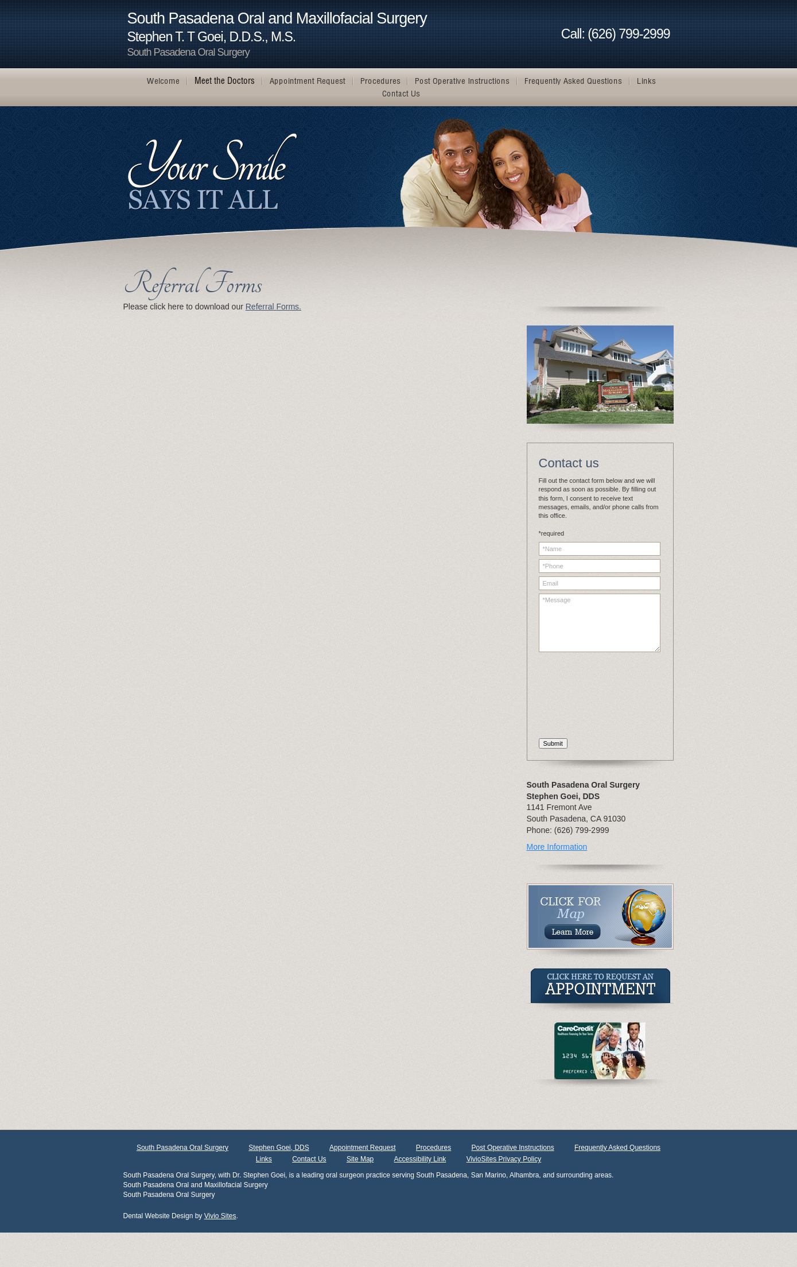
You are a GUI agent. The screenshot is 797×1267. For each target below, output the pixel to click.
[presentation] (586, 697)
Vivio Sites (220, 1216)
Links (264, 1159)
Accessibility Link (420, 1159)
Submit (553, 743)
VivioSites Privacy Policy (504, 1159)
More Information (557, 846)
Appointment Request (362, 1148)
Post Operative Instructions (513, 1148)
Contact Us (309, 1159)
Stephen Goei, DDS (278, 1148)
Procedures (433, 1148)
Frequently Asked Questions (617, 1148)
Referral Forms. (273, 306)
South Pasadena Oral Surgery (182, 1148)
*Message (599, 623)
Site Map (360, 1159)
